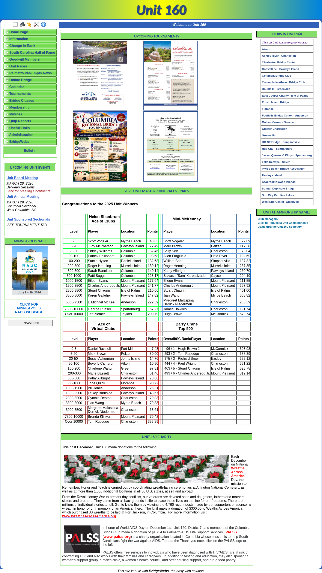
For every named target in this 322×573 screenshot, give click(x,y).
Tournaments (18, 94)
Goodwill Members (23, 59)
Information (17, 39)
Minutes (14, 114)
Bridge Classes (20, 100)
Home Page (17, 32)
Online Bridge (19, 80)
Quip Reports (18, 121)
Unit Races (16, 66)
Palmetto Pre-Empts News (29, 73)
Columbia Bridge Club (276, 75)
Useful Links (18, 128)
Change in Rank (20, 46)
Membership (18, 107)
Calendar (15, 87)
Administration (19, 135)
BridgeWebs (17, 141)
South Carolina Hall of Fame (30, 52)
